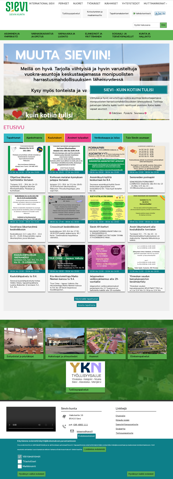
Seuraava (139, 113)
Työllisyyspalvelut (71, 13)
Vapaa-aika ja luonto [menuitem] (66, 35)
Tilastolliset (29, 461)
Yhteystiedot (131, 3)
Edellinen (117, 113)
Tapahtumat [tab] (13, 137)
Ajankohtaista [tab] (34, 137)
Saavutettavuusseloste (127, 424)
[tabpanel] (86, 224)
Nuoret (78, 3)
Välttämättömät (31, 456)
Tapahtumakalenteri (119, 13)
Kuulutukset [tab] (55, 137)
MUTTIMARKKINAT (155, 3)
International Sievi (41, 3)
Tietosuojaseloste (124, 433)
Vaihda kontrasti (143, 13)
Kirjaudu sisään (122, 420)
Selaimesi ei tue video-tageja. (31, 419)
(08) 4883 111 (80, 424)
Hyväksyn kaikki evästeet (141, 474)
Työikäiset (93, 3)
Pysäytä (128, 113)
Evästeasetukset (86, 436)
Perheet (64, 3)
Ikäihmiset (111, 3)
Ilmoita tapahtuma (86, 305)
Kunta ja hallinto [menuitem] (145, 35)
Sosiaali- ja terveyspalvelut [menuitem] (123, 35)
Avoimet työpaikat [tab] (78, 137)
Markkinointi (29, 466)
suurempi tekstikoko (156, 13)
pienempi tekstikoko (164, 13)
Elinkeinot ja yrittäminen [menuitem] (93, 35)
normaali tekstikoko (160, 13)
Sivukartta (120, 428)
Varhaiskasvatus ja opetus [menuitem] (42, 35)
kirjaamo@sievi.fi (85, 431)
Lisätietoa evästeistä (94, 449)
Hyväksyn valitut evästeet (31, 474)
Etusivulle (120, 415)
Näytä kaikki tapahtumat (86, 298)
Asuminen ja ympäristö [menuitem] (12, 35)
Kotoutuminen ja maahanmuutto (94, 13)
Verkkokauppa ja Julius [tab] (107, 137)
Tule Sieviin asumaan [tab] (137, 137)
